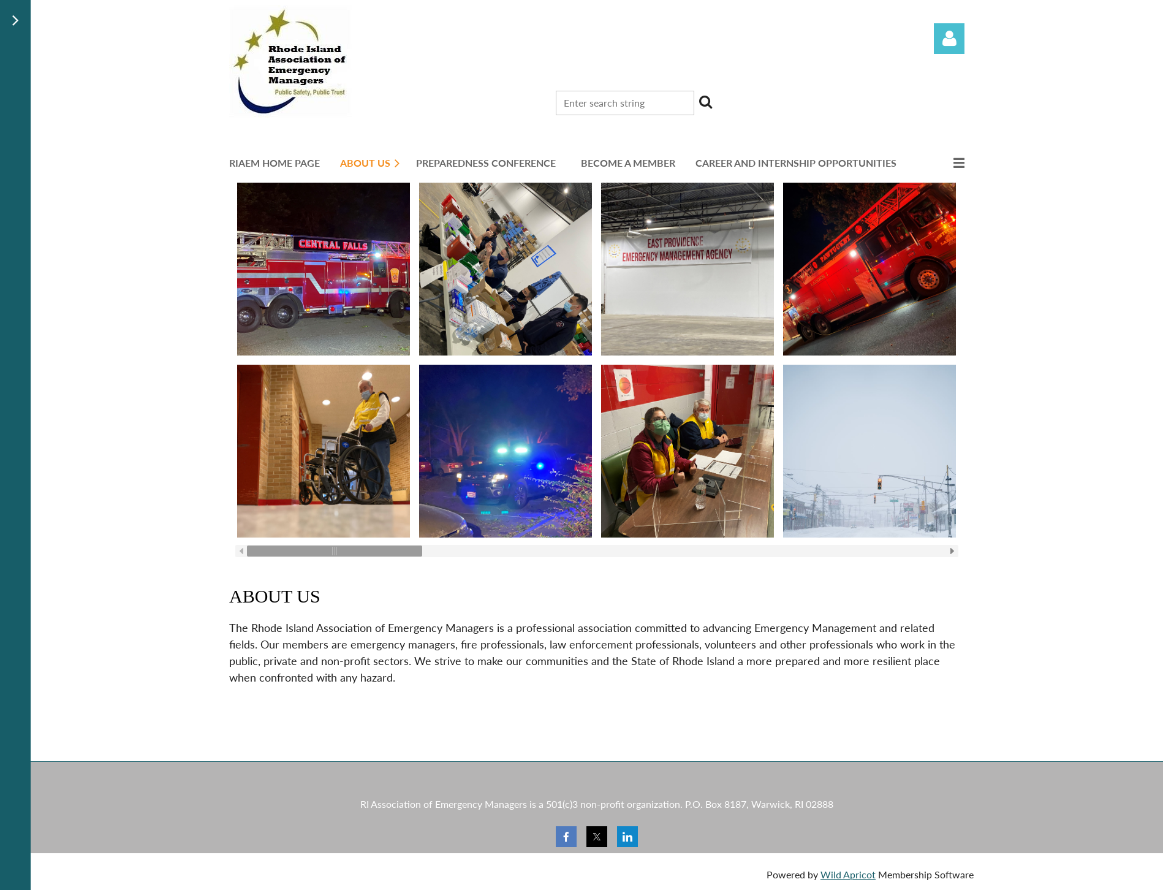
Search (706, 102)
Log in (949, 38)
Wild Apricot (848, 874)
